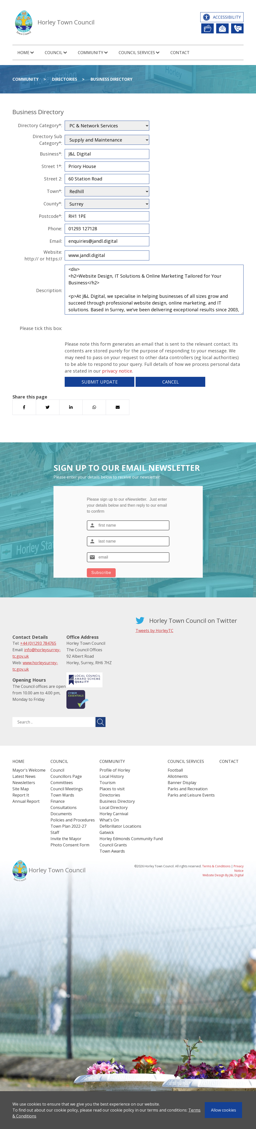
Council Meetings (67, 789)
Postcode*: (50, 216)
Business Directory (111, 79)
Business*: (51, 154)
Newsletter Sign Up (222, 28)
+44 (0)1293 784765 (38, 643)
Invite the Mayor (66, 838)
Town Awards (112, 851)
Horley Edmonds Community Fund (131, 838)
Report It (207, 28)
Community (25, 79)
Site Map (20, 789)
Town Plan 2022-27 (68, 826)
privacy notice (117, 371)
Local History (112, 776)
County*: (53, 204)
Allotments (178, 776)
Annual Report (26, 801)
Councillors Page (66, 776)
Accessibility (227, 17)
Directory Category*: (40, 125)
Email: (56, 241)
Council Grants (113, 845)
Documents (61, 813)
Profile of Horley (115, 770)
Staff (55, 832)
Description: (49, 290)
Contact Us (237, 28)
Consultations (64, 807)
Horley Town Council (66, 22)
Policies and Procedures (73, 820)
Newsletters (23, 782)
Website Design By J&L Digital (223, 875)
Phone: (55, 229)
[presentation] (102, 328)
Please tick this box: (41, 328)
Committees (62, 782)
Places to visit (112, 789)
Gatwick (107, 832)
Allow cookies (223, 1110)
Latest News (24, 776)
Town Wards (62, 795)
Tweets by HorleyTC (154, 630)
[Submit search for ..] (100, 722)
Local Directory (114, 807)
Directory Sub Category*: (47, 139)
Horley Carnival (114, 813)
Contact (180, 52)
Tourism (107, 782)
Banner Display (182, 782)
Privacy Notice (239, 868)
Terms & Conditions (216, 866)
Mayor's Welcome (29, 770)
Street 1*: (52, 166)
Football (175, 770)
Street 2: (53, 179)
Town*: (54, 191)
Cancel (170, 382)
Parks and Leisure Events (191, 795)
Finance (58, 801)
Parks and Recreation (187, 789)
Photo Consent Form (70, 845)
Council (57, 770)
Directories (64, 79)
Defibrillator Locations (120, 826)
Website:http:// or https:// (43, 255)
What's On (109, 820)
